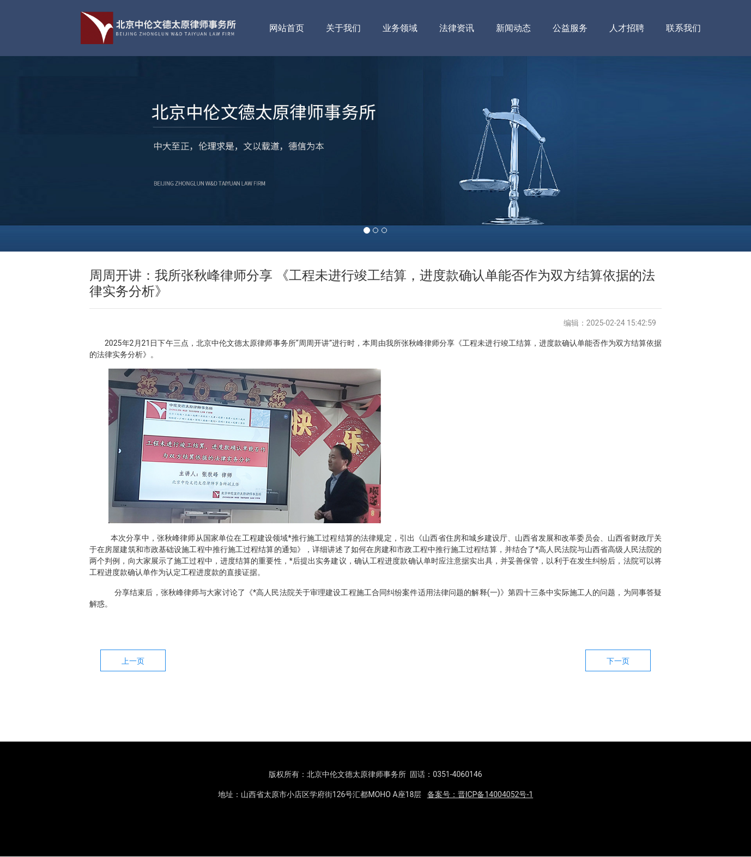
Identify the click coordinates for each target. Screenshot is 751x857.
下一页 (618, 661)
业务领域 (400, 28)
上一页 (133, 661)
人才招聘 (626, 28)
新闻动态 (513, 28)
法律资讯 (456, 28)
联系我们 (683, 28)
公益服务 (570, 28)
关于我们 (343, 28)
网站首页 (286, 28)
